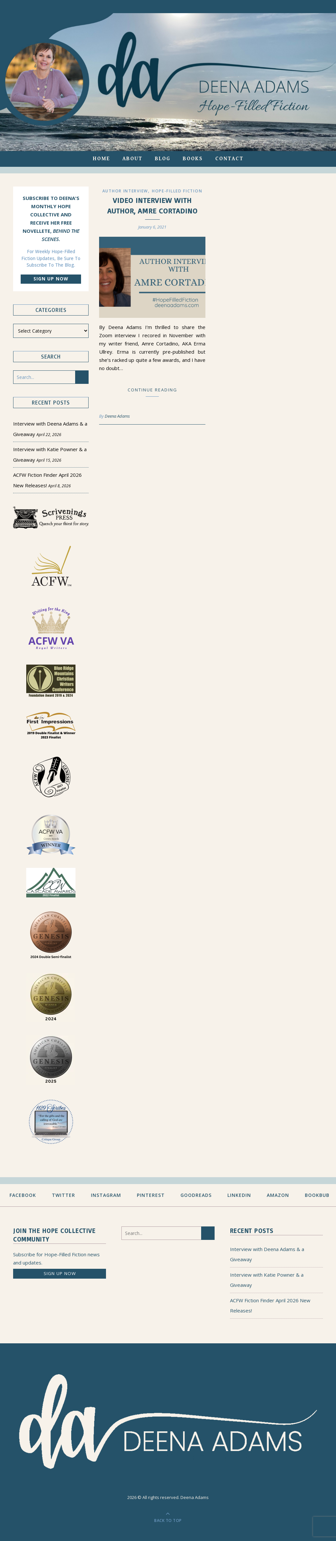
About (132, 159)
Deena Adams (117, 416)
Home (101, 159)
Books (193, 159)
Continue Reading (152, 390)
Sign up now (50, 279)
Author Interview (125, 191)
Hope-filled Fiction (177, 191)
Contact (229, 159)
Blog (162, 159)
